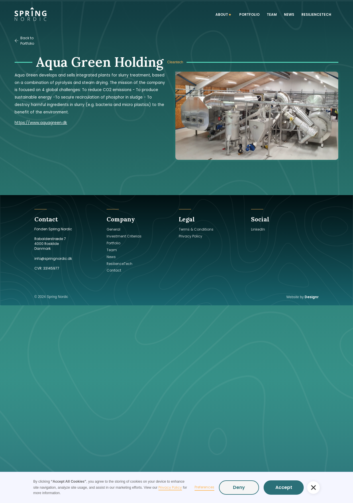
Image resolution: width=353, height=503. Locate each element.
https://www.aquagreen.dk (41, 122)
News (111, 256)
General (113, 229)
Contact (114, 270)
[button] (313, 487)
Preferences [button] (204, 487)
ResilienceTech (119, 263)
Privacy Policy (170, 487)
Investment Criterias (124, 236)
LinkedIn (258, 229)
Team (112, 249)
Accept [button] (283, 487)
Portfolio (113, 243)
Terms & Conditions (196, 229)
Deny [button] (239, 487)
